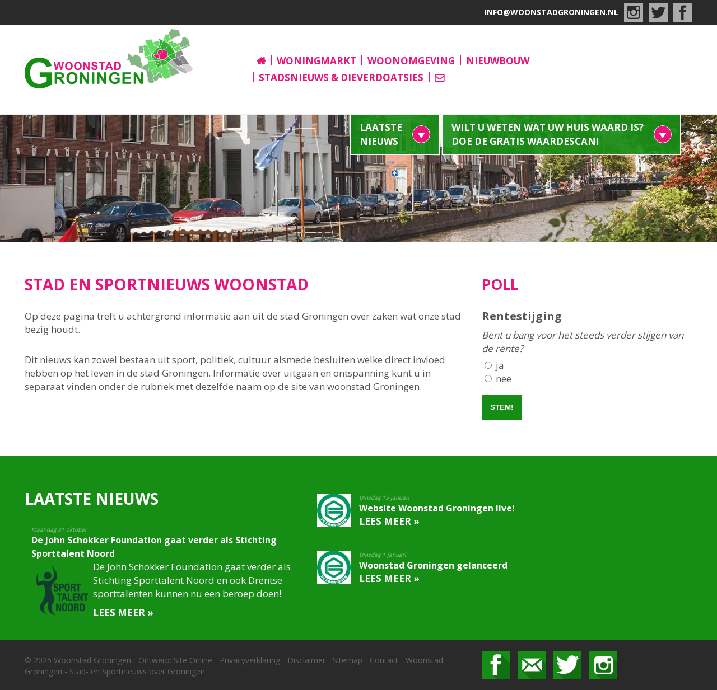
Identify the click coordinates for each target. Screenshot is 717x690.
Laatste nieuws (381, 134)
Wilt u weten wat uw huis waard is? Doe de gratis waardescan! (547, 134)
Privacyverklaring (250, 660)
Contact (384, 660)
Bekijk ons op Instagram (603, 665)
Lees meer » (123, 612)
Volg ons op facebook (496, 665)
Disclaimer (306, 660)
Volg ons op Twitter (567, 665)
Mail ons (532, 665)
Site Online (193, 660)
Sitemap (347, 660)
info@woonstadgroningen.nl (551, 12)
